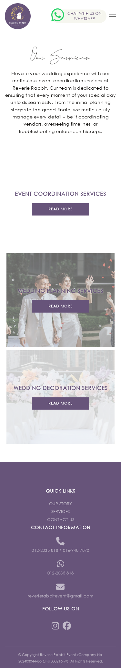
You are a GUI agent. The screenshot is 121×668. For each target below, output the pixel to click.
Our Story (60, 504)
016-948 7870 (76, 550)
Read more (60, 209)
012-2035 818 (45, 550)
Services (60, 511)
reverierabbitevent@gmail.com (60, 596)
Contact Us (60, 519)
